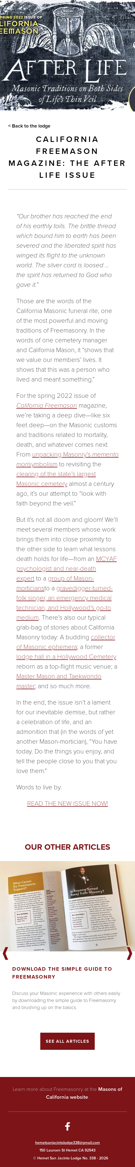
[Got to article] (67, 906)
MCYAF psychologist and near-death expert (66, 568)
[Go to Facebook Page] (67, 1127)
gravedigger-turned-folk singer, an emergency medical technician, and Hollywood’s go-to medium (64, 602)
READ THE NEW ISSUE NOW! (67, 803)
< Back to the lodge (29, 125)
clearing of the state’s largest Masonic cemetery (56, 479)
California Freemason (46, 405)
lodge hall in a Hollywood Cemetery (66, 657)
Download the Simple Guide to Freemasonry (62, 973)
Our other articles (67, 847)
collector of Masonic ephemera (65, 642)
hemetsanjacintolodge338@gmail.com (67, 1143)
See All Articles (68, 1041)
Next (129, 954)
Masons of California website (84, 1093)
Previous (5, 954)
